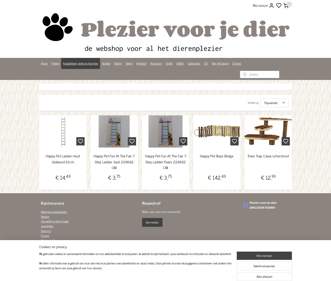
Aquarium (156, 63)
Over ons (46, 230)
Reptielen (141, 63)
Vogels (129, 63)
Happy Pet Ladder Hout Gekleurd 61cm (63, 159)
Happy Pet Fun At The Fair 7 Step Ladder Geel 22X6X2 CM (114, 161)
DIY (206, 63)
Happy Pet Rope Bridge (217, 156)
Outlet (169, 63)
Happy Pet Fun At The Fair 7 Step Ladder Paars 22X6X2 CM (165, 161)
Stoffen (180, 63)
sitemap (181, 272)
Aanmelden (152, 222)
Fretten (55, 63)
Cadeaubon (194, 63)
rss (188, 272)
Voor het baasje (220, 63)
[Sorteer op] (274, 103)
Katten (118, 63)
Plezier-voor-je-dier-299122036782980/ (260, 205)
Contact (236, 63)
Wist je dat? (47, 240)
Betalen (45, 216)
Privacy (45, 235)
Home (44, 63)
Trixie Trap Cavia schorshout (268, 156)
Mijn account (263, 5)
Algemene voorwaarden (54, 211)
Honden (106, 63)
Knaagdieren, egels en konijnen (80, 63)
